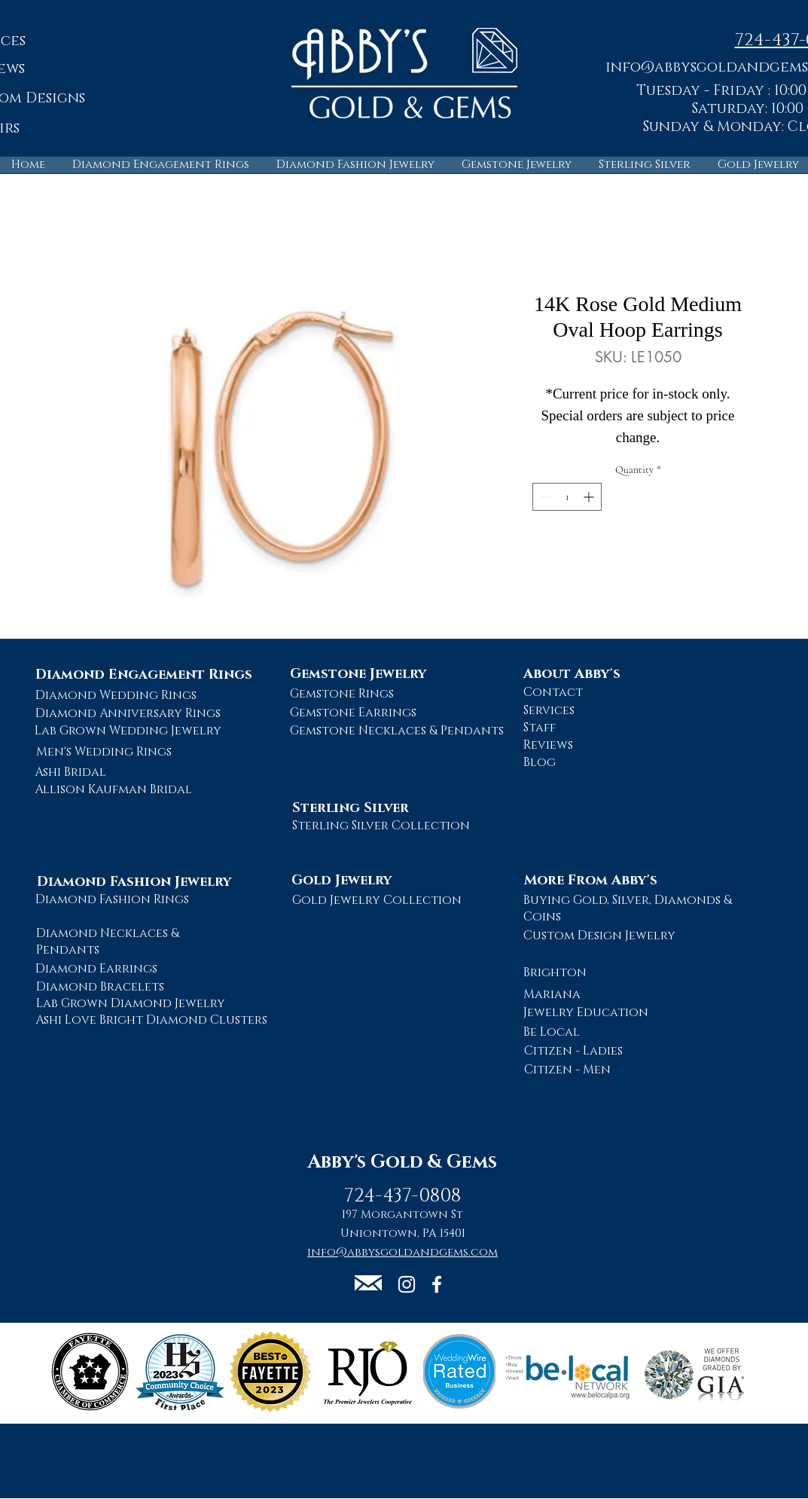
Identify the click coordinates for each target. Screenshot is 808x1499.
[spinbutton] (567, 497)
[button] (368, 1282)
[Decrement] (544, 497)
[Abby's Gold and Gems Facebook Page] (436, 1284)
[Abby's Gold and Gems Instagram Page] (406, 1284)
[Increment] (590, 497)
